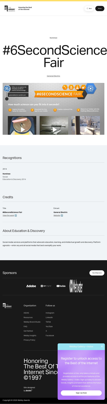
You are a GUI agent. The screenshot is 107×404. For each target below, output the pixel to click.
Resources (28, 317)
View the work (8, 215)
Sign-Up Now (81, 393)
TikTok (48, 322)
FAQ (25, 327)
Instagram (50, 313)
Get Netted (28, 331)
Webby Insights (30, 336)
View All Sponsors (97, 273)
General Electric (53, 76)
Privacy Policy (29, 340)
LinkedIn (49, 317)
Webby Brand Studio (32, 322)
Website (57, 215)
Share (100, 8)
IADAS (26, 313)
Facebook (50, 336)
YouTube (49, 327)
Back (89, 8)
